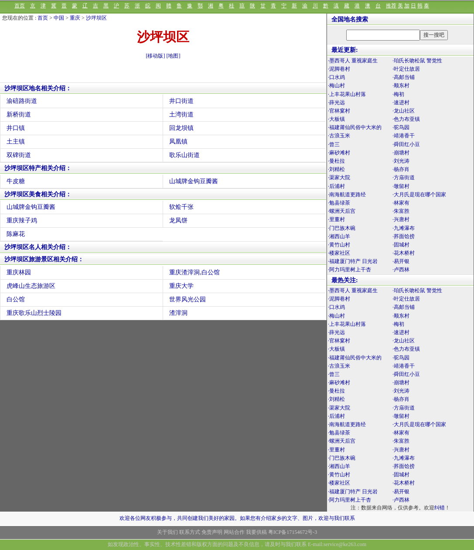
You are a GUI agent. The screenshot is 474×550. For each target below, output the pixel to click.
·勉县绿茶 (339, 203)
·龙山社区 (403, 111)
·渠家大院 (339, 177)
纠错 (439, 508)
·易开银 (400, 261)
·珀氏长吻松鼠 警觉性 (417, 61)
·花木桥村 (403, 253)
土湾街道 (181, 114)
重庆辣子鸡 (22, 220)
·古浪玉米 (339, 136)
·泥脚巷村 (339, 69)
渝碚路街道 (22, 101)
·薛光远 (336, 102)
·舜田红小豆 (406, 144)
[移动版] (155, 56)
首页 (19, 6)
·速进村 (400, 102)
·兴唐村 (400, 219)
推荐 (391, 6)
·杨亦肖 (400, 169)
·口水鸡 (336, 77)
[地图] (174, 56)
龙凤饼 (178, 220)
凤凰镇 (178, 141)
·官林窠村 (339, 111)
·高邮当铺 (403, 77)
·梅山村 (336, 85)
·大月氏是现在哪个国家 (419, 194)
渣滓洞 (178, 313)
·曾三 (334, 144)
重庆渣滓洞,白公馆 (194, 272)
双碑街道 (19, 155)
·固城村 (400, 245)
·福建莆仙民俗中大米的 (355, 127)
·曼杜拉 (336, 161)
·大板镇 (336, 119)
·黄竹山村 (339, 245)
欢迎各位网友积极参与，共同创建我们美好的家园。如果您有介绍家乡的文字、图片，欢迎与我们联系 (237, 518)
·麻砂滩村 (339, 153)
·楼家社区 (339, 253)
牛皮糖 (16, 181)
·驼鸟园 (400, 127)
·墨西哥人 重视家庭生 (353, 61)
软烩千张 (181, 207)
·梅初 (398, 94)
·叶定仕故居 (406, 69)
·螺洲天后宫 (341, 211)
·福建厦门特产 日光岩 (353, 261)
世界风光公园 (187, 299)
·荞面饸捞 (403, 236)
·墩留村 (400, 186)
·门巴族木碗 (341, 228)
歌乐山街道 (184, 155)
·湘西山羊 (339, 236)
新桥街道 (19, 114)
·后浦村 (336, 186)
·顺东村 (400, 85)
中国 (59, 18)
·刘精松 (336, 169)
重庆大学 (181, 286)
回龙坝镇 (181, 128)
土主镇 (16, 141)
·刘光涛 (400, 161)
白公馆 (16, 299)
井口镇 (16, 128)
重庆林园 (19, 272)
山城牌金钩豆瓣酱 (193, 181)
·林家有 (400, 203)
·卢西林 (400, 269)
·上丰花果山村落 (347, 94)
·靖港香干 (403, 136)
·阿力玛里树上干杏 (349, 269)
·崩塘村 (400, 153)
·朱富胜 (400, 211)
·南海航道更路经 (347, 194)
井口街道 (181, 101)
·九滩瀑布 (403, 228)
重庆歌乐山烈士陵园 (34, 313)
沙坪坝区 (96, 18)
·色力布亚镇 (406, 119)
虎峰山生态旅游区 (31, 286)
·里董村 (336, 219)
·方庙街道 (403, 177)
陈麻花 (16, 234)
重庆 (75, 18)
